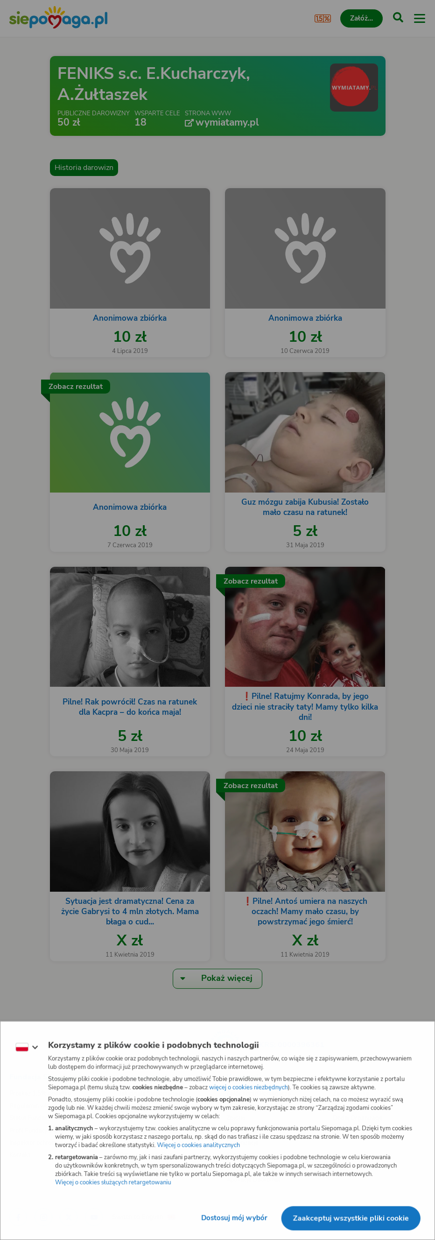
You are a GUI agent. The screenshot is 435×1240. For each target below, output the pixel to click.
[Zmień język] (26, 1047)
